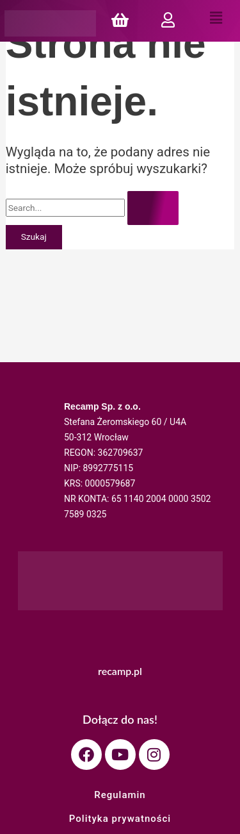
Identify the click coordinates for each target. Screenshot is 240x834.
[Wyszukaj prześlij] (153, 208)
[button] (216, 18)
